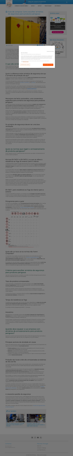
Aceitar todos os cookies (48, 64)
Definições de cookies (25, 64)
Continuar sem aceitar (50, 51)
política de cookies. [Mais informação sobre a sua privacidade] (26, 61)
